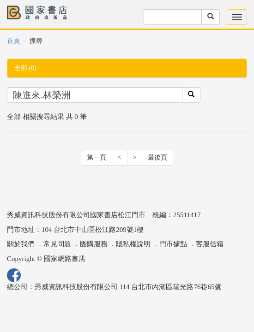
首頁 (13, 40)
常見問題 (57, 244)
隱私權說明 (133, 244)
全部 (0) (25, 68)
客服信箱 (210, 244)
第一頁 (96, 157)
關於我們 (21, 244)
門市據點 (173, 244)
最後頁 (157, 157)
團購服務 (94, 244)
